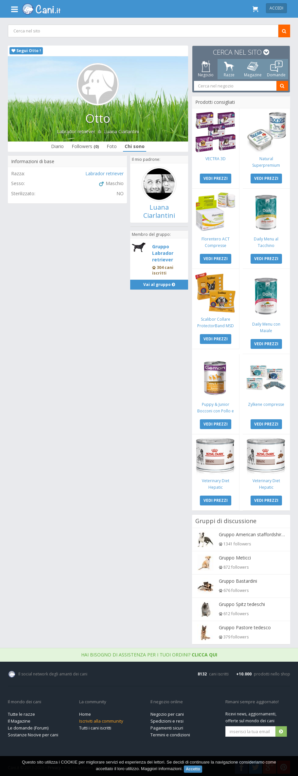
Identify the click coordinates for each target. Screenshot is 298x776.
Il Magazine (19, 719)
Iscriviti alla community (101, 719)
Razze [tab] (229, 69)
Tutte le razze (21, 712)
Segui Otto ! (26, 50)
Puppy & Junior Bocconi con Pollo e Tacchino (215, 409)
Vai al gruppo (159, 284)
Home (85, 712)
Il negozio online (166, 700)
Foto (112, 146)
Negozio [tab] (206, 69)
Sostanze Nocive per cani (33, 733)
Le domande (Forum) (28, 726)
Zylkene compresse (266, 403)
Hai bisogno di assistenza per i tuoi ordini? (149, 653)
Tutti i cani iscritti (95, 726)
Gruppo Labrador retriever (163, 253)
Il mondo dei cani (24, 700)
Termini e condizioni (170, 733)
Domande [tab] (276, 69)
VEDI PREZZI (215, 178)
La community (92, 700)
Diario (57, 146)
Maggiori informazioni (161, 768)
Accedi (276, 8)
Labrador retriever (76, 131)
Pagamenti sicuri (166, 726)
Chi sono (135, 146)
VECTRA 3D (215, 158)
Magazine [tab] (253, 69)
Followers (85, 146)
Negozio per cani (167, 712)
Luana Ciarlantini (121, 131)
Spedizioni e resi (167, 719)
